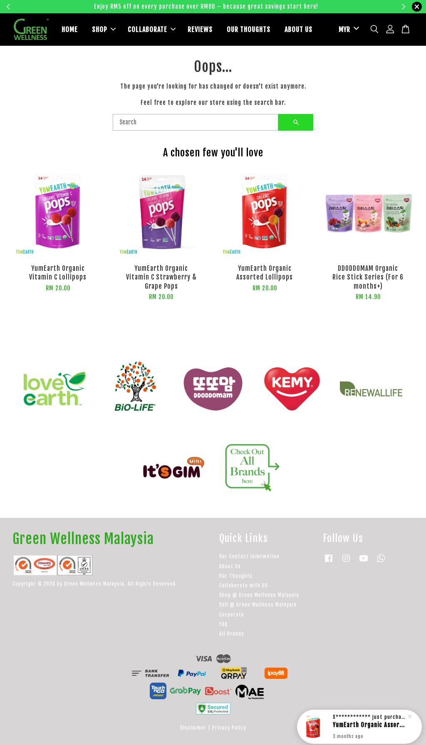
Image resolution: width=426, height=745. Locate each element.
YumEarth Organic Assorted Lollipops (369, 724)
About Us (230, 566)
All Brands (231, 634)
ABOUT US (298, 29)
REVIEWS (200, 29)
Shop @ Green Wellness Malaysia (259, 595)
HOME (70, 29)
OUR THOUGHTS (248, 29)
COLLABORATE (152, 29)
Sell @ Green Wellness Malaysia (258, 604)
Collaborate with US (243, 585)
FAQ (223, 624)
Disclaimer (193, 728)
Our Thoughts (236, 576)
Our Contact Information (249, 556)
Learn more (343, 6)
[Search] (195, 122)
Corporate (231, 614)
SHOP (104, 29)
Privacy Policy (229, 728)
